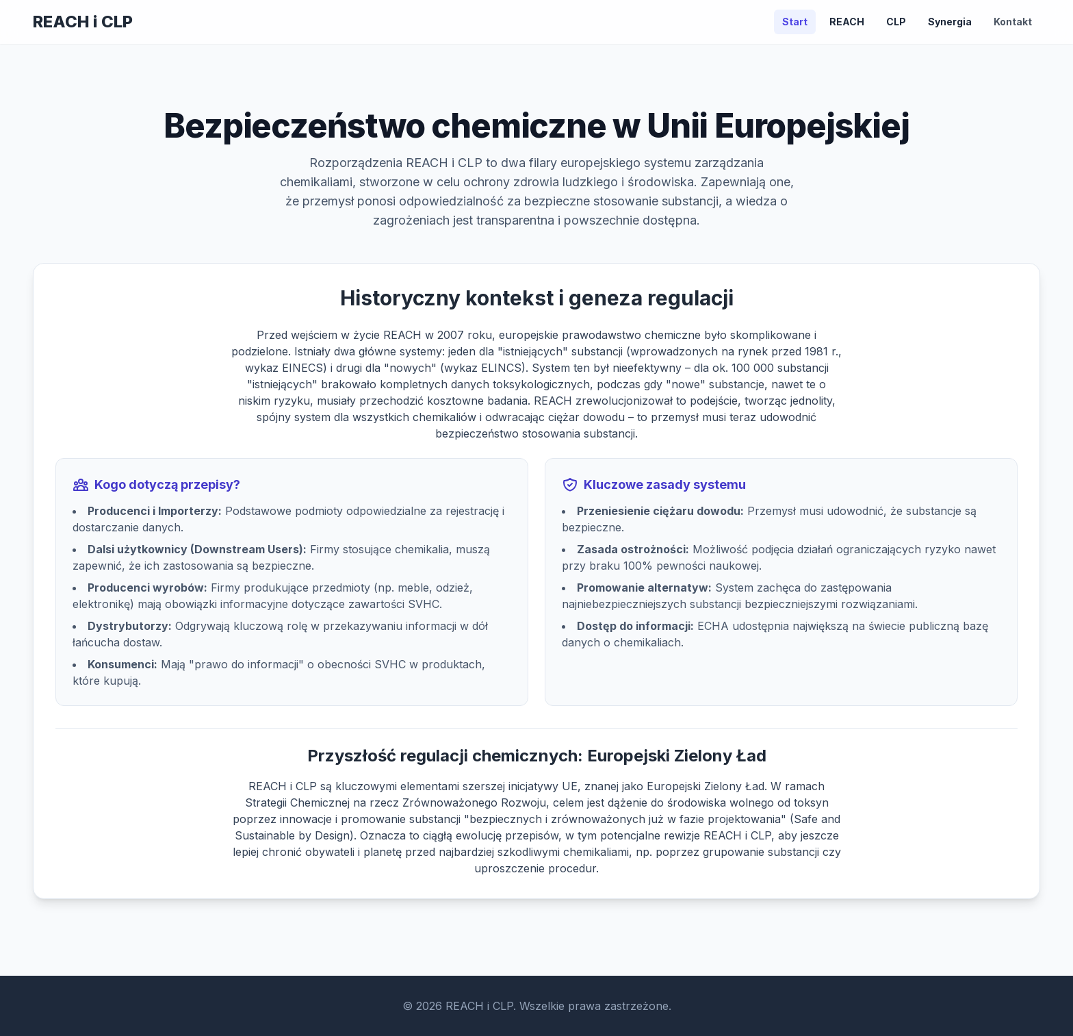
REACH (846, 21)
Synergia (950, 21)
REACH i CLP (83, 21)
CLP (896, 21)
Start (794, 21)
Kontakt (1013, 21)
